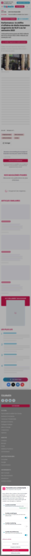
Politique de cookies (15, 553)
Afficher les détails (6, 539)
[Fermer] (27, 487)
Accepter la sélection (16, 547)
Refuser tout (15, 544)
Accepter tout (15, 550)
